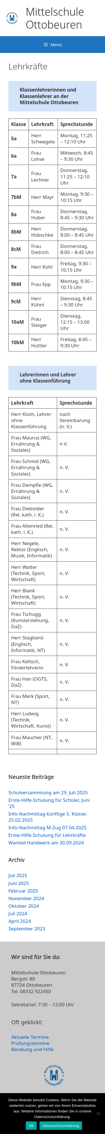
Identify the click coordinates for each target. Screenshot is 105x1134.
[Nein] (98, 1113)
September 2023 (26, 928)
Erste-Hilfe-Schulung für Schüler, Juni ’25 (49, 803)
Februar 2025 (23, 891)
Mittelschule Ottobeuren (55, 18)
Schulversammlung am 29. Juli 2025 (48, 792)
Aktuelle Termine (30, 1037)
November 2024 (26, 898)
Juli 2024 (17, 913)
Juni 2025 (18, 883)
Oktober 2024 (23, 906)
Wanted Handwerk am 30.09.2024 (46, 842)
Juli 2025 (17, 875)
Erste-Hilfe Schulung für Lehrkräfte (47, 835)
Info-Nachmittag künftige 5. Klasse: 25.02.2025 (47, 817)
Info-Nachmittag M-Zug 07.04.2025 (47, 827)
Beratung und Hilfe (32, 1049)
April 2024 (19, 921)
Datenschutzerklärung (60, 1126)
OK (31, 1126)
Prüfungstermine (30, 1043)
